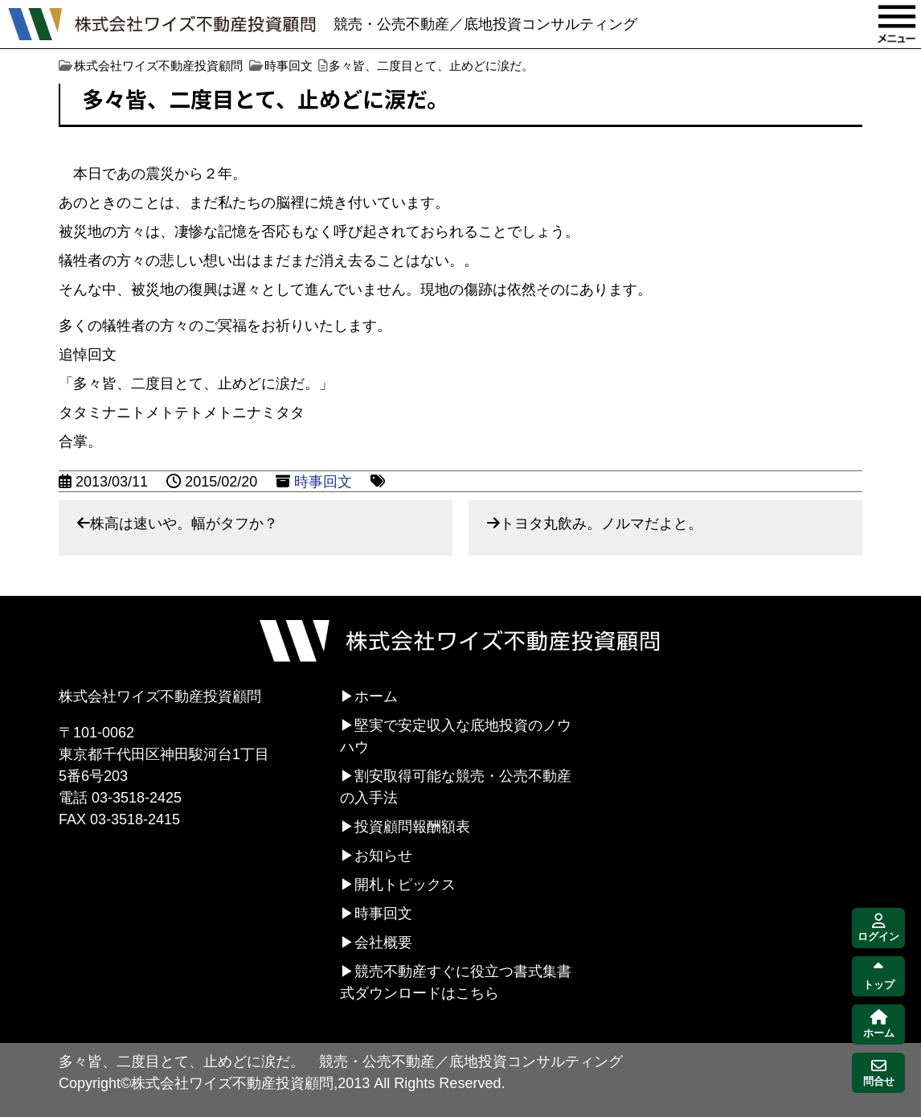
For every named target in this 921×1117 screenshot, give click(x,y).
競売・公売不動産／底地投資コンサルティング (485, 24)
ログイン (878, 928)
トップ (878, 977)
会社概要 (383, 942)
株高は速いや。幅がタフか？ (184, 523)
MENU (897, 24)
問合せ (878, 1073)
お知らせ (383, 856)
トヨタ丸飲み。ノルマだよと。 (601, 523)
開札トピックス (405, 885)
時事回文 (323, 482)
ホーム (376, 696)
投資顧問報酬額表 (412, 827)
